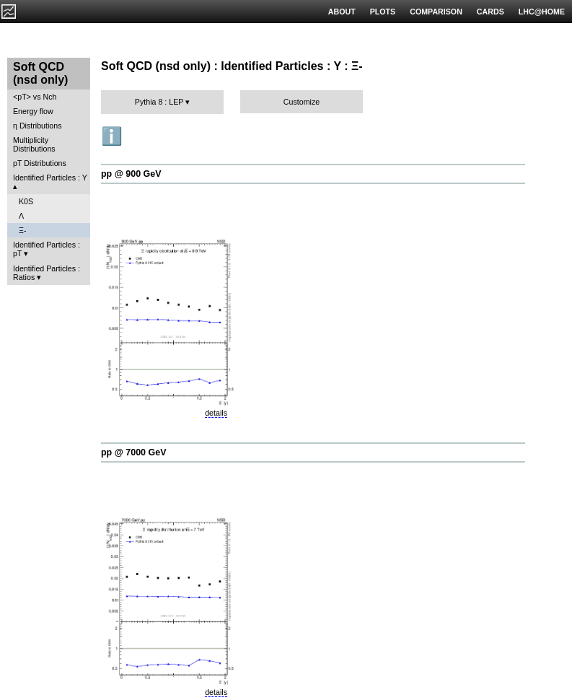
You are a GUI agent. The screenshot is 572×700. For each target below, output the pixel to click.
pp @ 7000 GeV (133, 452)
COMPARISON (436, 11)
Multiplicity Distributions (34, 144)
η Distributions (37, 125)
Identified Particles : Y (50, 177)
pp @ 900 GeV (131, 174)
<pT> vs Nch (34, 96)
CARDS (490, 11)
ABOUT (342, 11)
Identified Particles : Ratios (46, 272)
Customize (301, 101)
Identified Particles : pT (46, 249)
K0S (26, 201)
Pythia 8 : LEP (159, 101)
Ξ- (22, 230)
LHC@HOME (542, 11)
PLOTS (383, 11)
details (216, 412)
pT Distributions (39, 163)
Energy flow (33, 111)
